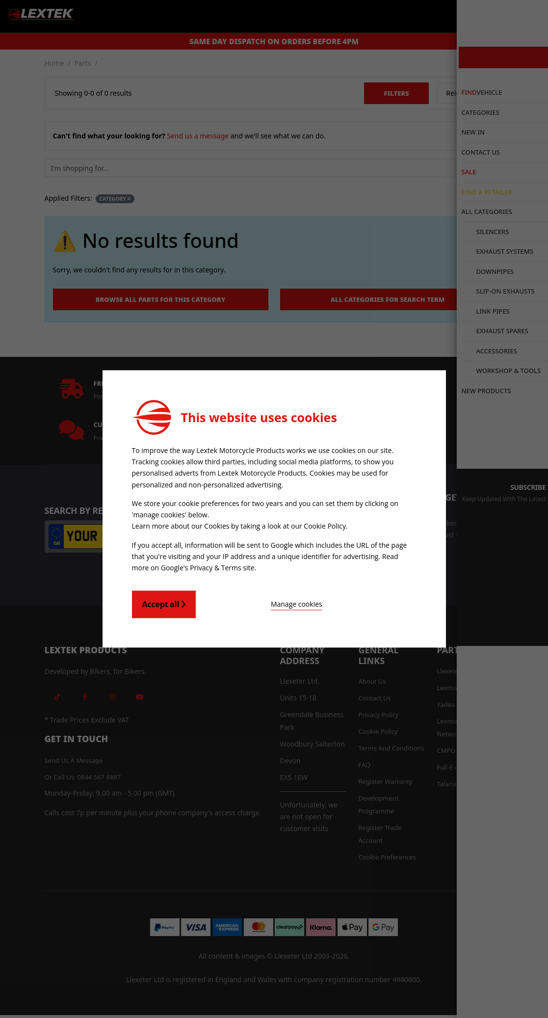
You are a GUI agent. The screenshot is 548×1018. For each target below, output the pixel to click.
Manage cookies (250, 601)
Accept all (164, 602)
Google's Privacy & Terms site (208, 565)
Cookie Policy (325, 525)
